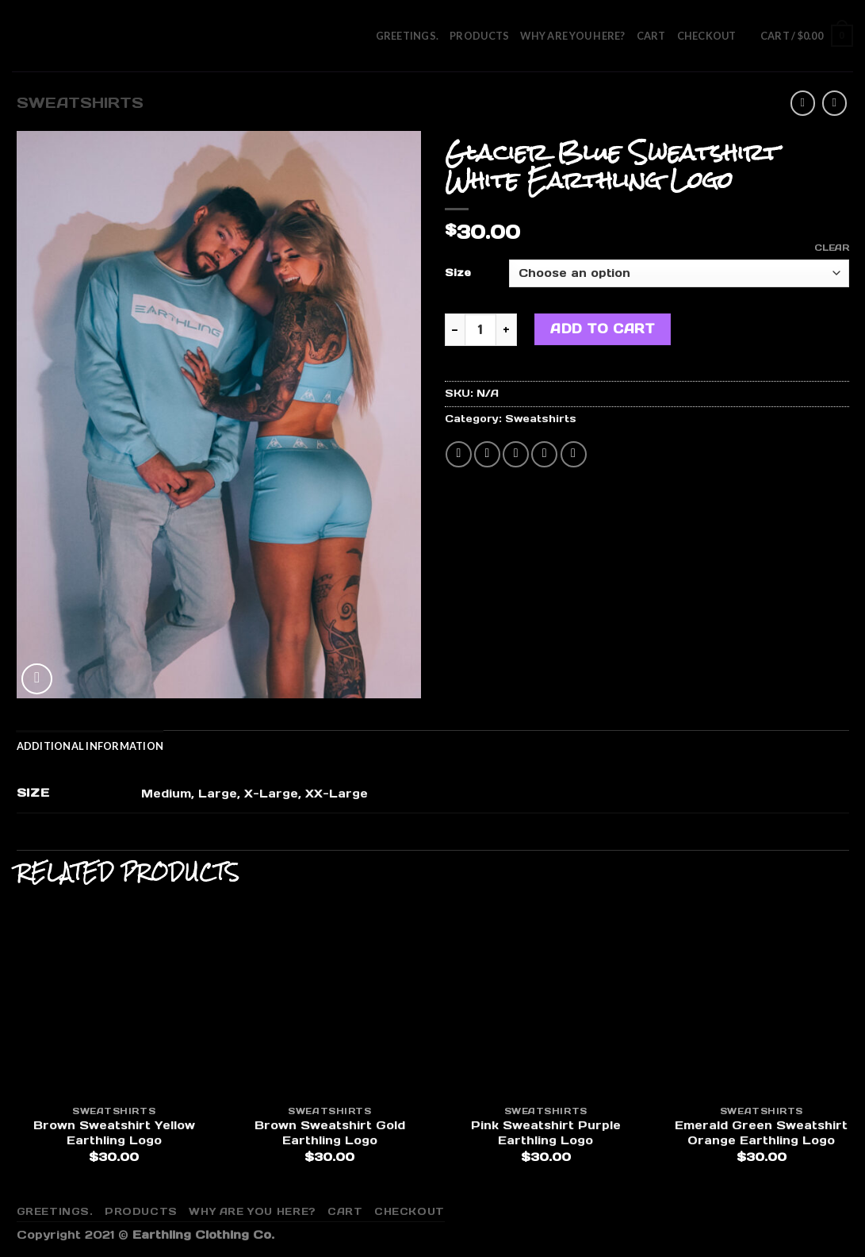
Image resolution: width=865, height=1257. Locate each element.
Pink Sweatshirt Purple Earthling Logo (546, 1132)
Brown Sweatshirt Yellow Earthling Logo (114, 1132)
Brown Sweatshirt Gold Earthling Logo (330, 1132)
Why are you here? (572, 35)
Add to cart (602, 328)
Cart (651, 35)
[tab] (90, 746)
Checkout (707, 35)
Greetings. (407, 35)
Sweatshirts (80, 103)
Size (458, 273)
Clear (831, 247)
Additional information (90, 746)
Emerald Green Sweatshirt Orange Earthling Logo (761, 1132)
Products (479, 35)
